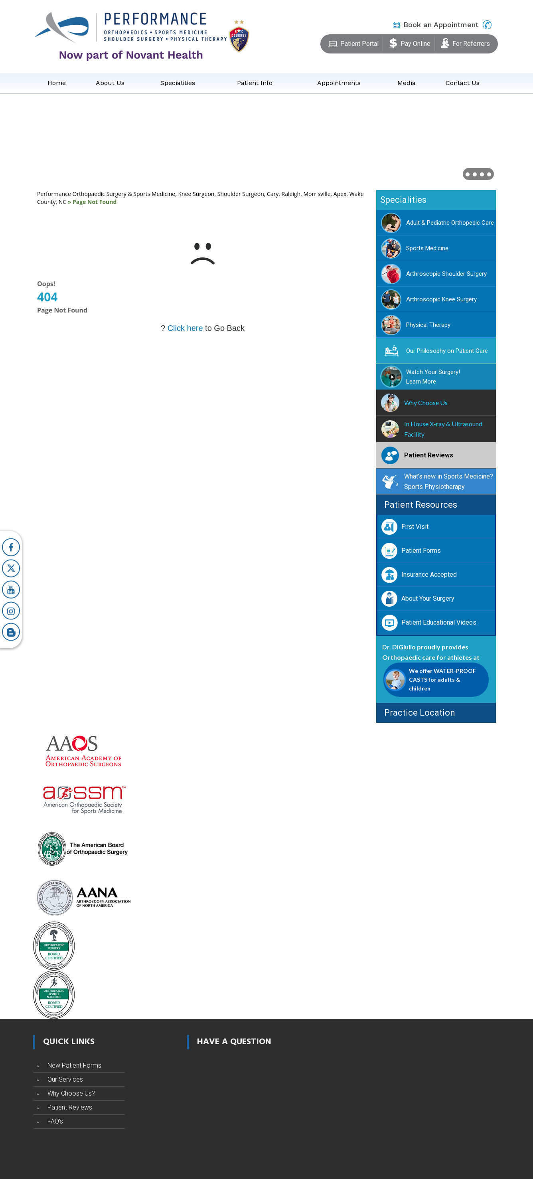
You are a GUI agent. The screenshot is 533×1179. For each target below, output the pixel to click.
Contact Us (463, 83)
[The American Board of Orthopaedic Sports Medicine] (54, 994)
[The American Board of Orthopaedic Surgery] (83, 848)
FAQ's (55, 1121)
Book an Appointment (440, 24)
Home (56, 83)
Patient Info (254, 83)
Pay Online (409, 42)
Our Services (65, 1079)
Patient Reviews (69, 1107)
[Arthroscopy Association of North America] (83, 897)
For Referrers (465, 42)
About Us (110, 83)
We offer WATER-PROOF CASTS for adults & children (442, 679)
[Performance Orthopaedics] (131, 36)
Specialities (177, 83)
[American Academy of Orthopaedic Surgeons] (83, 751)
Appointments (339, 83)
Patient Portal (353, 42)
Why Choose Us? (71, 1093)
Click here (185, 328)
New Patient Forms (74, 1065)
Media (406, 83)
